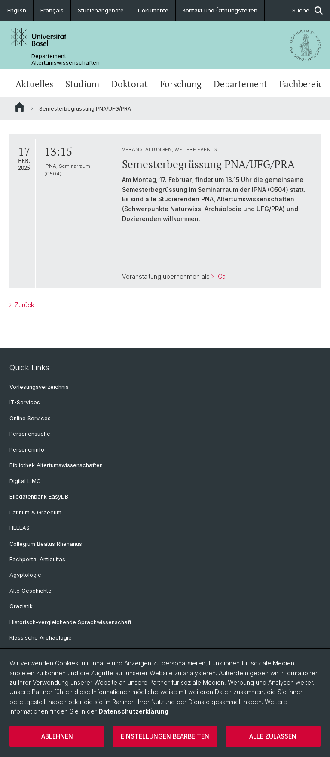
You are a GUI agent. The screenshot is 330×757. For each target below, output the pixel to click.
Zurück (23, 304)
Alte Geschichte (30, 591)
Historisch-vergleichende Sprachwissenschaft (70, 622)
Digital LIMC (24, 481)
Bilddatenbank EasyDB (38, 496)
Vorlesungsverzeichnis (39, 387)
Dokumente (153, 10)
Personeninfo (26, 449)
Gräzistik (21, 606)
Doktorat (129, 84)
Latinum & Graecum (35, 512)
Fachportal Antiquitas (37, 559)
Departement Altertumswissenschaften (65, 59)
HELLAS (19, 528)
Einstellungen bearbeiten (165, 736)
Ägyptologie (25, 575)
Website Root (19, 107)
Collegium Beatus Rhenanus (45, 544)
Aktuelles (34, 84)
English (16, 10)
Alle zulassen (272, 736)
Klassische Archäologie (40, 637)
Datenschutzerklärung (133, 711)
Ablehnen (57, 736)
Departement (240, 84)
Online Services (30, 418)
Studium (82, 84)
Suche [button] (307, 10)
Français (52, 10)
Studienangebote (101, 10)
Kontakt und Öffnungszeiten (220, 10)
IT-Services (24, 402)
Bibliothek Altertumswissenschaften (56, 465)
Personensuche (29, 434)
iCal (221, 276)
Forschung (181, 84)
